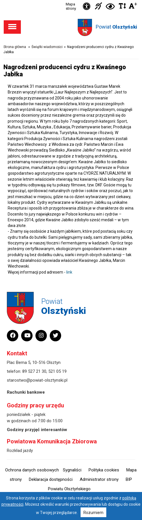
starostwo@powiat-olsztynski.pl (37, 380)
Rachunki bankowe (26, 392)
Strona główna (14, 47)
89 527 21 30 (34, 371)
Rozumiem (93, 512)
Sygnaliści (72, 470)
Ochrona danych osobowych (32, 470)
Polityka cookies (104, 470)
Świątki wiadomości (47, 47)
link (69, 272)
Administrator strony (99, 479)
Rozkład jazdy (20, 450)
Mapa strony (71, 6)
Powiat (116, 27)
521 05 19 (57, 371)
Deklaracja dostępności (51, 479)
